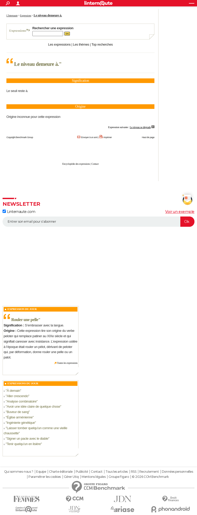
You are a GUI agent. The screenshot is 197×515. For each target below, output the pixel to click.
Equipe (41, 471)
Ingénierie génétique (21, 423)
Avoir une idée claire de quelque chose (33, 406)
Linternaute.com (19, 211)
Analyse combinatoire (21, 401)
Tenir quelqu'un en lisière (24, 444)
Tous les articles (116, 471)
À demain (13, 391)
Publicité (82, 471)
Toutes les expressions (67, 363)
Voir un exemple (179, 211)
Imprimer (108, 137)
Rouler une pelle (24, 319)
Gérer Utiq (71, 477)
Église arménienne (20, 417)
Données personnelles (177, 471)
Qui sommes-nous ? (18, 471)
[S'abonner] (98, 222)
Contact (94, 163)
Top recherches (102, 44)
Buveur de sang (17, 412)
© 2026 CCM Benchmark (150, 477)
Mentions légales (93, 477)
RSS (133, 471)
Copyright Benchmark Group (19, 137)
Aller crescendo (17, 396)
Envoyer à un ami (89, 137)
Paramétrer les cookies (44, 477)
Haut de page (148, 137)
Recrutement (149, 471)
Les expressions (59, 44)
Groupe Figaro (119, 477)
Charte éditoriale (61, 471)
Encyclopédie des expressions (76, 163)
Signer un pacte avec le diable (27, 438)
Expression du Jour (22, 309)
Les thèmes (81, 44)
